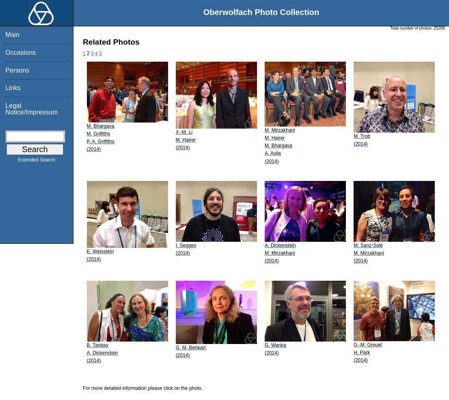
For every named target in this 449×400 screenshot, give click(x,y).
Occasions (20, 52)
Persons (17, 70)
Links (12, 87)
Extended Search (36, 161)
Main (12, 34)
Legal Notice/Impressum (31, 109)
